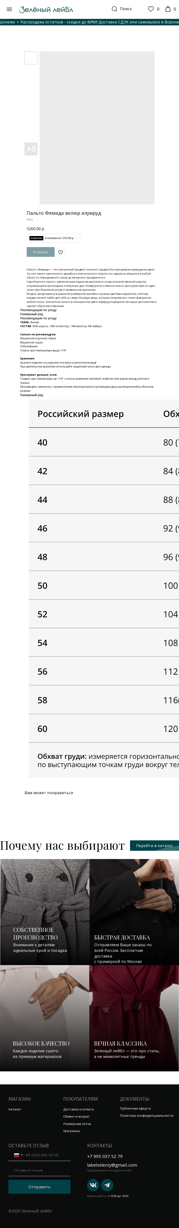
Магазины (71, 1130)
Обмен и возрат (76, 1116)
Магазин (19, 1099)
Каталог (14, 1109)
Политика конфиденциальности (146, 1115)
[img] (9, 9)
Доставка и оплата (78, 1109)
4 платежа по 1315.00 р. (59, 238)
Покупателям (80, 1099)
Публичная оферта (135, 1108)
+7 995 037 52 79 (105, 1156)
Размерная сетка (77, 1123)
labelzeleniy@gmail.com (112, 1165)
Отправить (39, 1186)
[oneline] (39, 1170)
